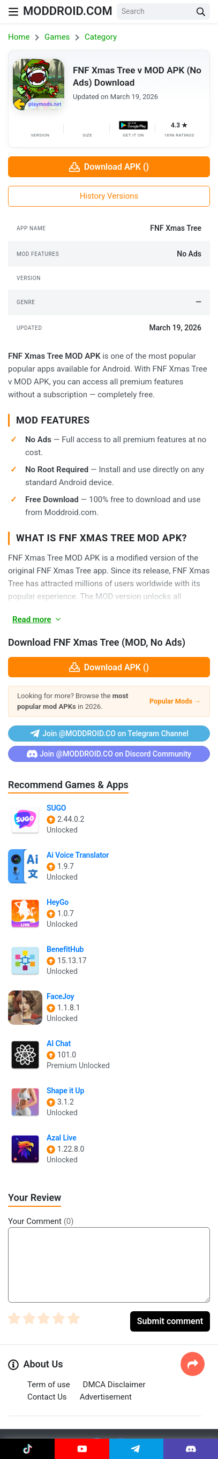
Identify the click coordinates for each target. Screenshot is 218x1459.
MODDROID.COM (67, 11)
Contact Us (47, 1397)
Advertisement (106, 1397)
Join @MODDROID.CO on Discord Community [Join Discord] (109, 754)
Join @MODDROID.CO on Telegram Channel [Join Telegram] (109, 733)
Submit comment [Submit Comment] (170, 1321)
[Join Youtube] (82, 1449)
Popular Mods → (175, 701)
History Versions (109, 196)
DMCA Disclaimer (114, 1384)
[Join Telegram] (136, 1449)
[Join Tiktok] (27, 1449)
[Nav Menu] (13, 11)
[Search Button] (201, 11)
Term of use (48, 1384)
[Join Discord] (190, 1449)
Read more (37, 619)
